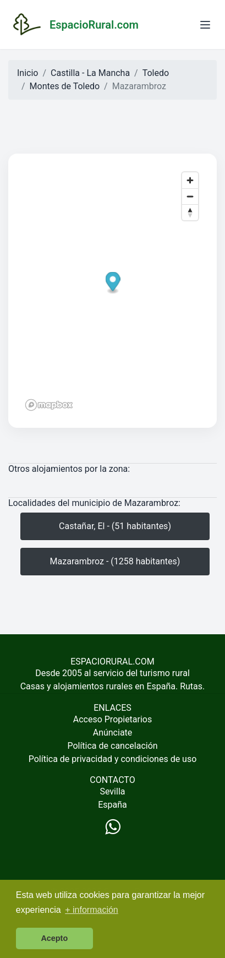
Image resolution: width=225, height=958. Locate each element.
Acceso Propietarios (112, 719)
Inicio (27, 73)
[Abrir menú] (205, 24)
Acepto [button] (54, 938)
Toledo (155, 73)
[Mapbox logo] (49, 405)
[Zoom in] (190, 180)
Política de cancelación (112, 746)
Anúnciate (113, 732)
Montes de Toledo (65, 86)
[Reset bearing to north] (190, 212)
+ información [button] (91, 910)
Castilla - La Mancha (90, 73)
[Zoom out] (190, 196)
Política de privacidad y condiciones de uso (113, 759)
